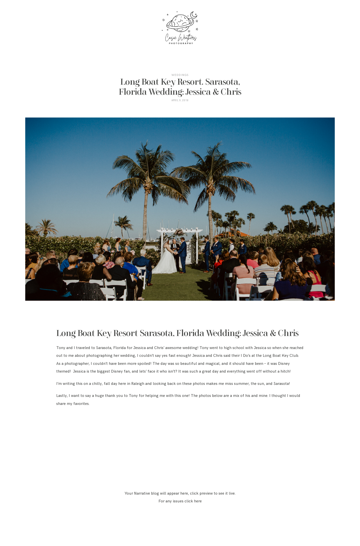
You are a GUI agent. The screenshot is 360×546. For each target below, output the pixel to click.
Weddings (180, 75)
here (198, 501)
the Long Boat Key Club (277, 355)
